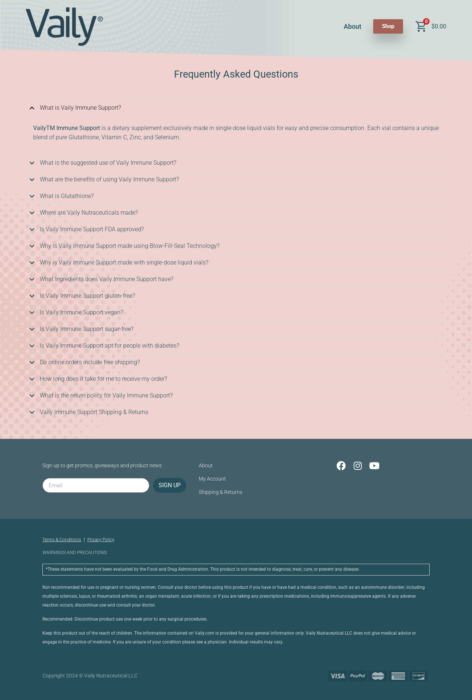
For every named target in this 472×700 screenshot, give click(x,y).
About (352, 26)
